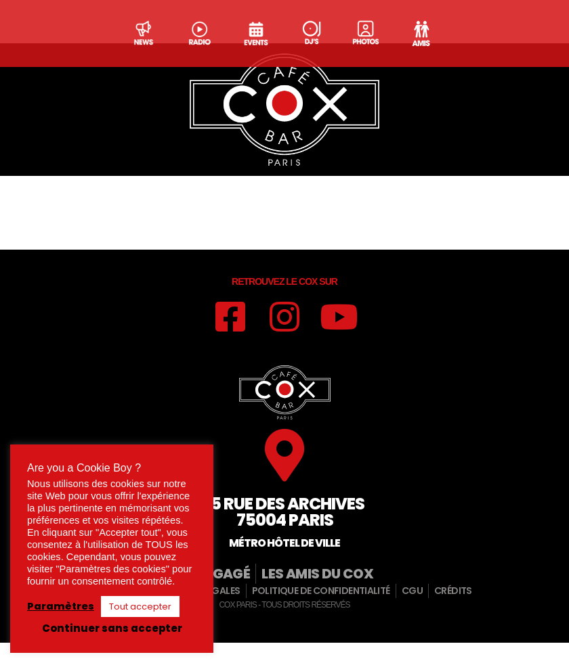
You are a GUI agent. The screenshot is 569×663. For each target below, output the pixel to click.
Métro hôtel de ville (284, 566)
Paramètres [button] (60, 606)
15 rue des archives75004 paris (284, 535)
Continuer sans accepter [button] (112, 628)
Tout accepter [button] (140, 606)
